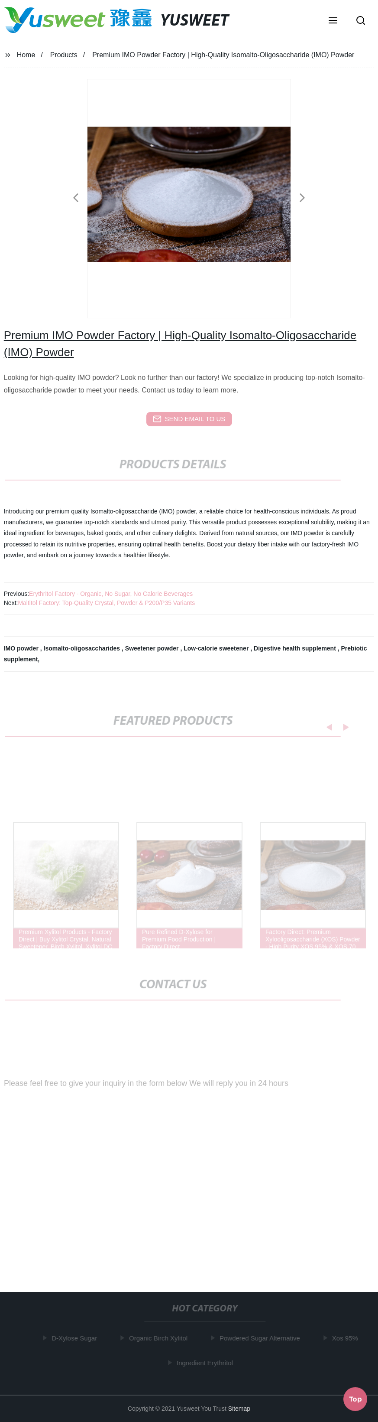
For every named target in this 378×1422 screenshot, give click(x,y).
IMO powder (22, 648)
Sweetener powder (153, 648)
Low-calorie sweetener (217, 648)
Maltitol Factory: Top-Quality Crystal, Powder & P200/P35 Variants (106, 602)
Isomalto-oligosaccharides (83, 648)
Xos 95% (346, 1338)
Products (64, 55)
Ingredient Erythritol (206, 1362)
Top (355, 1398)
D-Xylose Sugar (76, 1338)
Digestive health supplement (296, 648)
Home (26, 55)
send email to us (189, 419)
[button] (333, 21)
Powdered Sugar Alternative (261, 1338)
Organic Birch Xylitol (160, 1338)
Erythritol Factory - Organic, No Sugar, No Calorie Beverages (111, 593)
